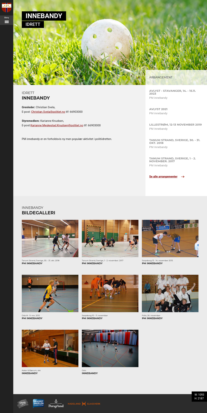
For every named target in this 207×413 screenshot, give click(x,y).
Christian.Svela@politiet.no (48, 111)
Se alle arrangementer (167, 176)
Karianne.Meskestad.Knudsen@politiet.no (56, 125)
